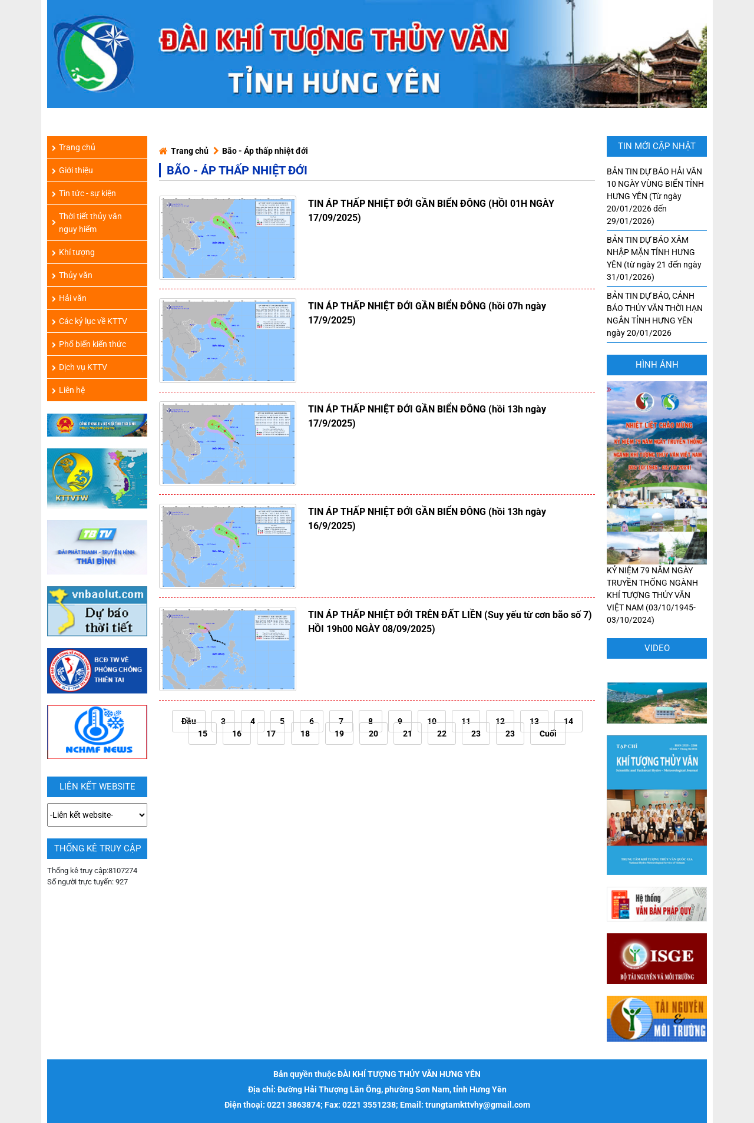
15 (202, 733)
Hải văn (69, 298)
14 (568, 721)
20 (373, 733)
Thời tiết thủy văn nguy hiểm (87, 223)
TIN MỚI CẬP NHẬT (657, 146)
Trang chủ (190, 151)
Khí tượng (73, 252)
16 (237, 733)
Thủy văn (72, 275)
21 (407, 733)
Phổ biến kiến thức (89, 344)
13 (534, 721)
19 (339, 733)
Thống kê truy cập (97, 848)
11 (466, 721)
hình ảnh (657, 364)
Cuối (548, 733)
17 (271, 733)
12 (500, 721)
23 (476, 733)
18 (305, 733)
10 (431, 721)
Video (657, 648)
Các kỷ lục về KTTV (89, 321)
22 (442, 733)
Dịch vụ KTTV (79, 367)
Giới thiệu (72, 170)
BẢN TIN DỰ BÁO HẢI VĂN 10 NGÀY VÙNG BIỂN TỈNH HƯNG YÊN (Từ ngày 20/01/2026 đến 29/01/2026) (655, 196)
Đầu (188, 721)
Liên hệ (68, 390)
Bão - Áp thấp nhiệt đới (265, 151)
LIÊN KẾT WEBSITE (97, 786)
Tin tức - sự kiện (84, 193)
